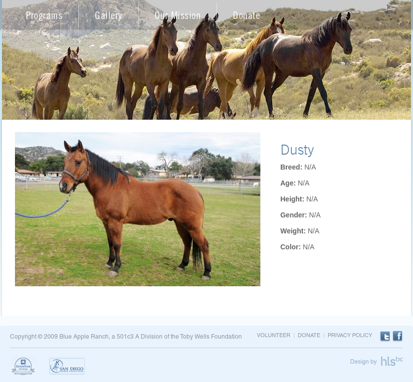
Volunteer (273, 335)
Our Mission (178, 15)
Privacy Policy (350, 335)
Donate (246, 15)
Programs (44, 15)
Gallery (108, 15)
